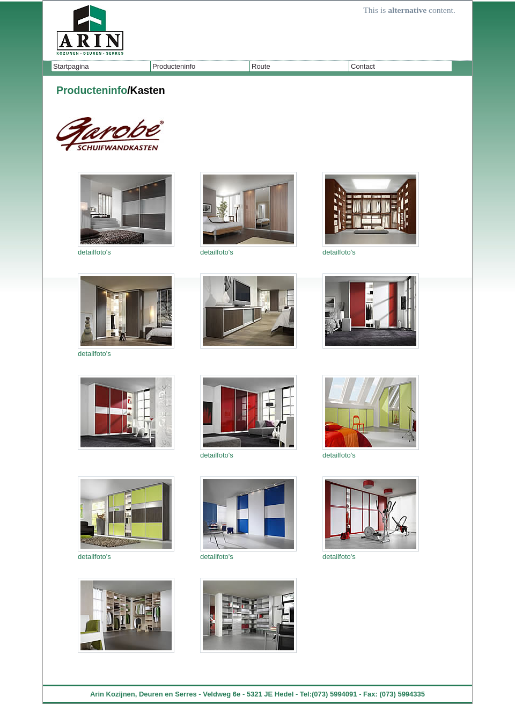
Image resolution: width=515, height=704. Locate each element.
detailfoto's (94, 252)
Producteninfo (173, 66)
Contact (363, 66)
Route (261, 66)
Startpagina (71, 66)
